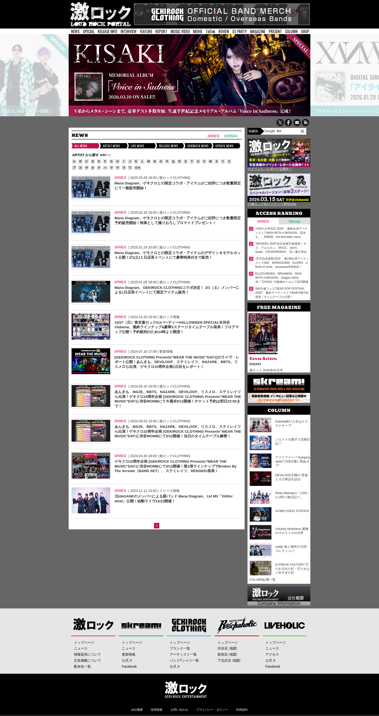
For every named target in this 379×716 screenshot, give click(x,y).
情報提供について (87, 654)
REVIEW (224, 31)
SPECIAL (89, 31)
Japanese (213, 136)
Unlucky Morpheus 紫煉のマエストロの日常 (291, 531)
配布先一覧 (82, 666)
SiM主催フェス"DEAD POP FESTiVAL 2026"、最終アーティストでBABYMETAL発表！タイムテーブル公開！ (282, 293)
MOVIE (197, 31)
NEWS (75, 31)
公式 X (127, 660)
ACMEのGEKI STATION (292, 511)
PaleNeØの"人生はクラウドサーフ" (291, 423)
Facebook (129, 666)
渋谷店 (223, 648)
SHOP (305, 31)
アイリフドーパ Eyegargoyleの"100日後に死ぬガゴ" (292, 461)
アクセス (272, 654)
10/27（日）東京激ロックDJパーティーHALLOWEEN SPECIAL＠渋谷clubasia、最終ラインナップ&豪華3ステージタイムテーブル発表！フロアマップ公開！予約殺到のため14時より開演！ (177, 327)
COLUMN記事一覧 (262, 579)
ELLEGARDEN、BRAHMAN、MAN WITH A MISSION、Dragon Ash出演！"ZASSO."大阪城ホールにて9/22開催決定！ (281, 278)
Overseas (231, 136)
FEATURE (146, 31)
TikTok (210, 31)
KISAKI (255, 364)
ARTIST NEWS (111, 145)
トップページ (84, 642)
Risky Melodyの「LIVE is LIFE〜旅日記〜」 (292, 495)
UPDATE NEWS (224, 145)
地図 (233, 648)
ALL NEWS (80, 145)
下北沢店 (224, 660)
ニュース (80, 648)
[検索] (276, 131)
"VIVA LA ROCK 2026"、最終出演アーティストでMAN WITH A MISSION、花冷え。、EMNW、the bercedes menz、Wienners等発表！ (281, 233)
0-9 (137, 167)
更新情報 (166, 351)
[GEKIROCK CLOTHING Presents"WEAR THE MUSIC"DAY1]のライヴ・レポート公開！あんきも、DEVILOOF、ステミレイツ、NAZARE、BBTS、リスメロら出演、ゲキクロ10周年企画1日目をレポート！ (177, 362)
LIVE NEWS (137, 145)
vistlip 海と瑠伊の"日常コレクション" (291, 549)
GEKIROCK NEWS (197, 145)
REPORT (161, 31)
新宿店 (223, 654)
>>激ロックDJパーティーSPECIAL (272, 204)
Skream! (141, 625)
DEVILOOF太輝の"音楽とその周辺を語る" (291, 477)
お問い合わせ (179, 709)
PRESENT (275, 31)
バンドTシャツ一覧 (184, 660)
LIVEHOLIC (284, 625)
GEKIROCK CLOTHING (189, 625)
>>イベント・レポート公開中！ (270, 169)
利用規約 (242, 709)
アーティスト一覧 (183, 654)
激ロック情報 (169, 317)
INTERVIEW (129, 31)
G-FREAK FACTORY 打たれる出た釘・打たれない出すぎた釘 (292, 569)
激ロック (93, 625)
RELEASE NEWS (168, 145)
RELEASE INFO (107, 31)
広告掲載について (87, 660)
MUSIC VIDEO (180, 31)
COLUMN (291, 31)
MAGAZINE (257, 31)
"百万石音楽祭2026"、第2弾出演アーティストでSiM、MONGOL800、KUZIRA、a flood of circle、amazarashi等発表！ (282, 263)
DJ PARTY (240, 31)
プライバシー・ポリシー (212, 709)
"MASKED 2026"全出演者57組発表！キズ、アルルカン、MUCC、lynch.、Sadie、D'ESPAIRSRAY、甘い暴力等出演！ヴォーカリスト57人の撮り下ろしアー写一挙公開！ (281, 248)
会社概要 (137, 709)
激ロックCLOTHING (174, 178)
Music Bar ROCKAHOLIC (237, 625)
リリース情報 (169, 491)
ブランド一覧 (180, 648)
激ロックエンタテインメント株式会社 (185, 689)
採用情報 (156, 709)
